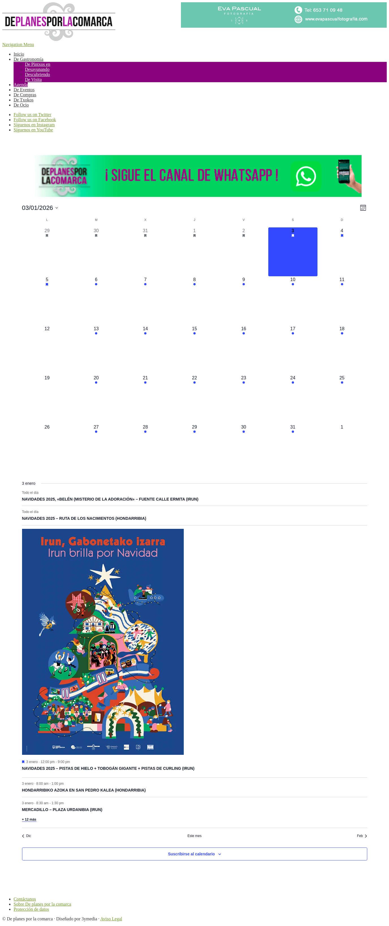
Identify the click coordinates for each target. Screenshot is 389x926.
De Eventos (24, 89)
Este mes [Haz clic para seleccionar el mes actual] (194, 836)
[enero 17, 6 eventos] (292, 350)
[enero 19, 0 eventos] (47, 399)
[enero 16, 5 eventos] (243, 350)
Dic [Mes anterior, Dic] (26, 836)
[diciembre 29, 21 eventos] (47, 252)
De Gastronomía (28, 59)
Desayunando (37, 69)
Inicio (19, 54)
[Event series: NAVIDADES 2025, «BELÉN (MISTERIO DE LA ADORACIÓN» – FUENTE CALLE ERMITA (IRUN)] (42, 492)
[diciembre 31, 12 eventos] (145, 252)
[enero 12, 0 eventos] (47, 350)
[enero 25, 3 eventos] (342, 399)
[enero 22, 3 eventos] (194, 399)
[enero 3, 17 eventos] (292, 252)
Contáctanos (25, 899)
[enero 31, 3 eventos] (292, 448)
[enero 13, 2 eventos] (96, 350)
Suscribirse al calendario (191, 854)
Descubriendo (37, 74)
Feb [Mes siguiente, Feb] (362, 836)
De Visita (33, 79)
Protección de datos (31, 909)
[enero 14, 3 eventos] (145, 350)
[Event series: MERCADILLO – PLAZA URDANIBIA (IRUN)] (67, 803)
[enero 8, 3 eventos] (194, 300)
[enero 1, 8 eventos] (194, 252)
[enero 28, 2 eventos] (145, 448)
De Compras (25, 94)
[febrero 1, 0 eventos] (342, 448)
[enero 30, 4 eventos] (243, 448)
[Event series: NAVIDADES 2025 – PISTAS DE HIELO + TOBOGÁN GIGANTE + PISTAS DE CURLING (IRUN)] (73, 762)
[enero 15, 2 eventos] (194, 350)
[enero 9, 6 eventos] (243, 300)
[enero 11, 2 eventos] (342, 300)
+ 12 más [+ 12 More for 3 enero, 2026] (29, 819)
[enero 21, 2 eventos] (145, 399)
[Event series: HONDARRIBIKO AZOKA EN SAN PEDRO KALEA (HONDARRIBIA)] (67, 783)
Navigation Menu (18, 44)
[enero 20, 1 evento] (96, 399)
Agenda (21, 84)
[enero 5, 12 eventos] (47, 300)
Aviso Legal (111, 918)
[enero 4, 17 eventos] (342, 252)
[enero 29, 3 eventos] (194, 448)
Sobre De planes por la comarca (42, 904)
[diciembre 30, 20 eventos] (96, 252)
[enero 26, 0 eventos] (47, 448)
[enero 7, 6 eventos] (145, 300)
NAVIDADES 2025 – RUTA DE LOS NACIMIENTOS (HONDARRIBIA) (84, 518)
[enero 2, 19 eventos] (243, 252)
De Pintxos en (37, 64)
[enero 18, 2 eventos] (342, 350)
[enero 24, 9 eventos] (292, 399)
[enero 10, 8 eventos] (292, 300)
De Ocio (21, 105)
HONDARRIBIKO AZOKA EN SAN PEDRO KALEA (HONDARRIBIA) (84, 790)
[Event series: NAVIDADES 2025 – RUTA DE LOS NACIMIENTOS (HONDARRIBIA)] (42, 512)
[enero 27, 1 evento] (96, 448)
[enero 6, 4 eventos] (96, 300)
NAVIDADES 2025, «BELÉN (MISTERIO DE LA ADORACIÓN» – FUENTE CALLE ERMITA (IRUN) (110, 499)
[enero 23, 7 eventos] (243, 399)
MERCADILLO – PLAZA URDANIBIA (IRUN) (62, 809)
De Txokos (23, 99)
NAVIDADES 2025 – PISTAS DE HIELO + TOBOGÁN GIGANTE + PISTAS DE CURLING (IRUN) (108, 768)
